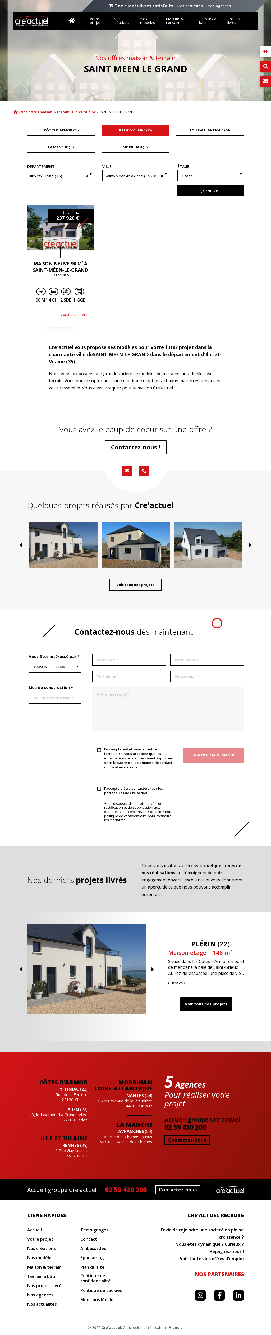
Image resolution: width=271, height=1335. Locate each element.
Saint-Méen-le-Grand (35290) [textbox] (134, 176)
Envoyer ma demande (213, 755)
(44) (210, 130)
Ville (107, 166)
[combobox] (60, 175)
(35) (135, 130)
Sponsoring (92, 1258)
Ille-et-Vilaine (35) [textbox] (59, 176)
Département (41, 166)
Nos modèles (147, 20)
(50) (61, 147)
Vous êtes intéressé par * (54, 656)
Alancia (176, 1327)
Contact (88, 1239)
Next (244, 560)
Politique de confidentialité (95, 1278)
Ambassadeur (94, 1248)
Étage (183, 166)
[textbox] (211, 176)
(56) (135, 147)
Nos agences (219, 6)
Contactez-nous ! (135, 447)
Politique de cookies (101, 1290)
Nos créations (121, 20)
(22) (61, 130)
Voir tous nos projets (135, 588)
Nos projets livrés (45, 1286)
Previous (27, 560)
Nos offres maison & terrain (45, 112)
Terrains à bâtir (207, 20)
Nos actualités (190, 6)
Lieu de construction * (51, 687)
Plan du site (92, 1267)
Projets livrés (233, 20)
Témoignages (94, 1230)
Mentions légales (98, 1300)
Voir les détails (75, 314)
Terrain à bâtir (42, 1276)
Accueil (15, 112)
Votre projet (95, 20)
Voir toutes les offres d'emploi (212, 1259)
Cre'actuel (111, 1327)
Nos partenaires (219, 1274)
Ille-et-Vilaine (84, 112)
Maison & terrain (174, 20)
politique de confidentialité (125, 816)
